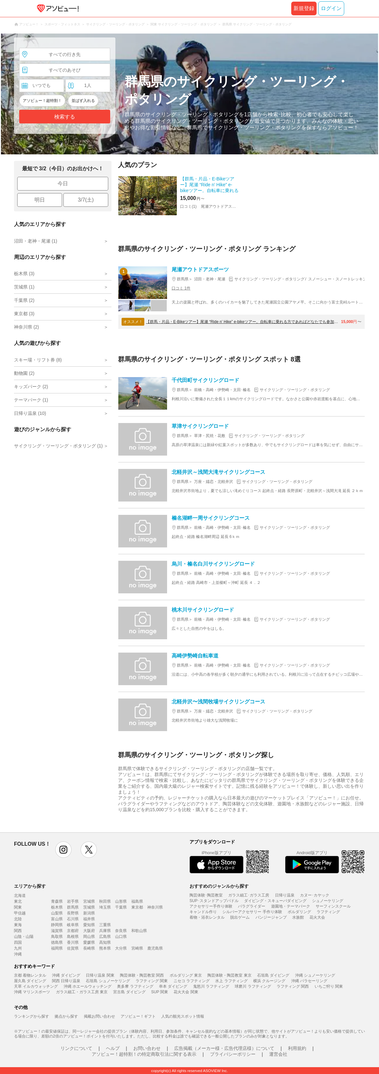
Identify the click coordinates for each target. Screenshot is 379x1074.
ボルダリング (299, 912)
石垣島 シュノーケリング (108, 981)
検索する (64, 117)
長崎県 (89, 948)
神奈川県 (155, 907)
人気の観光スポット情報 (182, 1016)
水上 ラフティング (231, 981)
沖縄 (18, 954)
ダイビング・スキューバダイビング (275, 900)
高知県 (105, 942)
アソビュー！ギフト (138, 1016)
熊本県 (105, 948)
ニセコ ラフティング (192, 981)
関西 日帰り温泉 (66, 981)
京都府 (73, 930)
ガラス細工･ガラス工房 (248, 895)
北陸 (18, 919)
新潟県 (89, 913)
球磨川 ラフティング (253, 986)
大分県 (121, 948)
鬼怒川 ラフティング (211, 986)
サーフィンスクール (333, 906)
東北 (18, 901)
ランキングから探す (31, 1016)
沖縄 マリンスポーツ (32, 992)
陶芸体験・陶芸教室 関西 (142, 975)
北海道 (20, 895)
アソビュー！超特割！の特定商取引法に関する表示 (144, 1054)
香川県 (73, 942)
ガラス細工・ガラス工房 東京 (82, 992)
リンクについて (76, 1048)
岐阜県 (73, 925)
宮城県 (89, 901)
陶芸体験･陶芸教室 (206, 895)
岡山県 (89, 936)
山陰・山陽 (23, 936)
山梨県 (57, 913)
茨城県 (89, 907)
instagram (63, 849)
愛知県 (89, 925)
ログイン (331, 8)
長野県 (73, 913)
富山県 (57, 919)
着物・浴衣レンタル (207, 917)
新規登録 (304, 8)
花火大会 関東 (186, 992)
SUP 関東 (159, 992)
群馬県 (73, 907)
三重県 (105, 925)
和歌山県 (139, 930)
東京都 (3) (24, 313)
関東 (18, 907)
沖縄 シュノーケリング (315, 975)
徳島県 (57, 942)
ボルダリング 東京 (186, 975)
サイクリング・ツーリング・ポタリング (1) (58, 445)
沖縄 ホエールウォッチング (87, 986)
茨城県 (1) (24, 287)
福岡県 (57, 948)
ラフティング (328, 912)
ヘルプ (113, 1048)
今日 (63, 183)
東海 (18, 925)
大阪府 (89, 930)
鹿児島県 (155, 948)
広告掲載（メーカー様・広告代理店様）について (224, 1048)
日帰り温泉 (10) (30, 413)
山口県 (121, 936)
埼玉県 (105, 907)
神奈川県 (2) (26, 327)
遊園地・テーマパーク (290, 906)
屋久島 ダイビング (30, 981)
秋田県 (105, 901)
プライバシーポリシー (232, 1054)
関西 (18, 930)
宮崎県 (137, 948)
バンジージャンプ (271, 917)
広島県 (105, 936)
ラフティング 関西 (293, 986)
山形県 (121, 901)
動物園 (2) (24, 373)
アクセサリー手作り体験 (211, 906)
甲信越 (20, 913)
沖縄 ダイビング (66, 975)
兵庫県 (105, 930)
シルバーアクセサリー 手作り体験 (252, 912)
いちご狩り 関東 (329, 986)
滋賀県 (57, 930)
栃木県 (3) (24, 273)
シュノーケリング (327, 900)
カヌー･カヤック (314, 895)
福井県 (89, 919)
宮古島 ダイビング (129, 992)
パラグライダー (251, 906)
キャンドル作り (203, 912)
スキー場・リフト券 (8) (38, 359)
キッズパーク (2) (31, 386)
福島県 (137, 901)
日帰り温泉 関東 (100, 975)
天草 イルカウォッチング (36, 986)
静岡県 (57, 925)
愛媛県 (89, 942)
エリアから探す (30, 886)
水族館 (298, 917)
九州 (18, 948)
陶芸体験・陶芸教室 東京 (229, 975)
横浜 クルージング (269, 981)
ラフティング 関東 (152, 981)
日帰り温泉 (284, 895)
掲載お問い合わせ (99, 1016)
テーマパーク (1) (31, 400)
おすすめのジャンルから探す (219, 886)
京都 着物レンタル (30, 975)
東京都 (137, 907)
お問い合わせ (147, 1048)
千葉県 (121, 907)
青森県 (57, 901)
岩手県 (73, 901)
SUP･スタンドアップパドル (214, 900)
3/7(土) (86, 200)
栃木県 (57, 907)
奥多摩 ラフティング (135, 986)
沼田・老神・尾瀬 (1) (35, 241)
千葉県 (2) (24, 300)
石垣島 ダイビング (273, 975)
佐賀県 (73, 948)
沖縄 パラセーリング (309, 981)
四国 (18, 942)
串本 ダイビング (173, 986)
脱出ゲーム (240, 917)
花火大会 (317, 917)
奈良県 (121, 930)
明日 (39, 200)
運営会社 (278, 1054)
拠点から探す (66, 1016)
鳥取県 (57, 936)
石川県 (73, 919)
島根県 (73, 936)
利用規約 (297, 1048)
